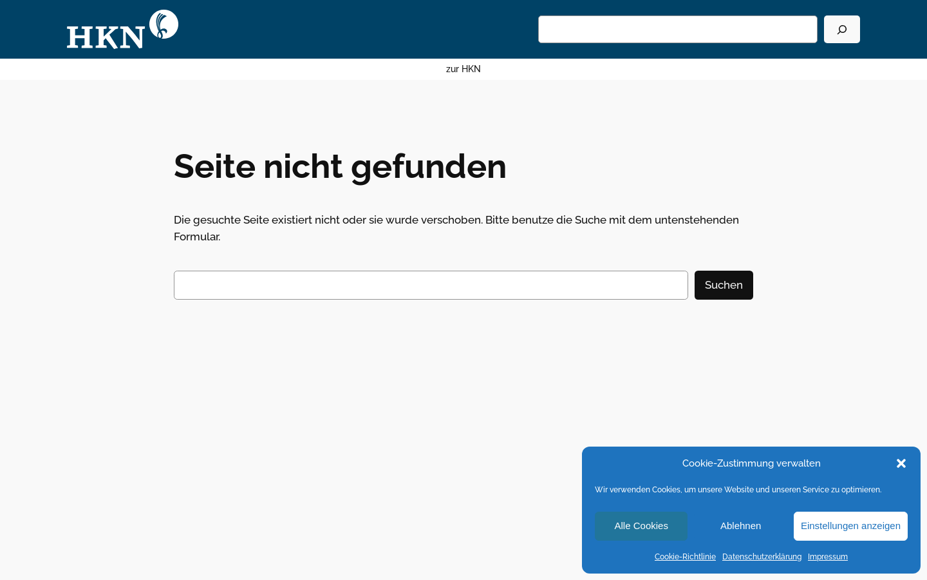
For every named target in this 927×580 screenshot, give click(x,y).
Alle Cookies (641, 525)
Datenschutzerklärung (761, 556)
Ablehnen (740, 525)
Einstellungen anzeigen (851, 525)
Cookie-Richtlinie (685, 556)
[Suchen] (842, 29)
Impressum (828, 556)
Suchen (724, 284)
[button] (901, 463)
